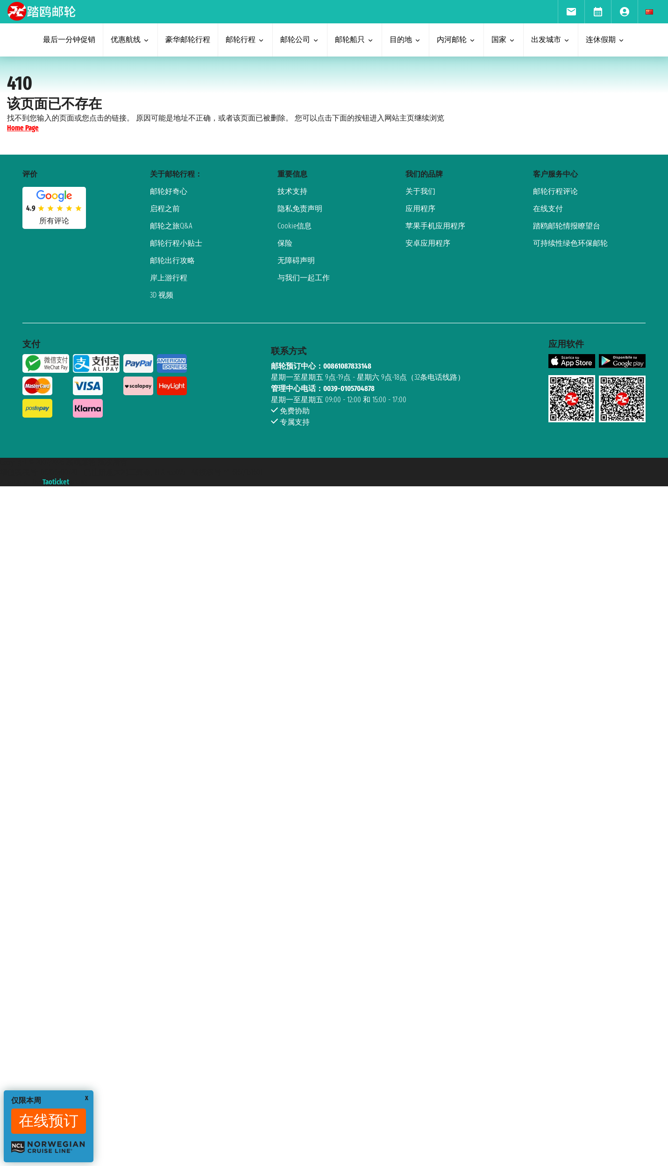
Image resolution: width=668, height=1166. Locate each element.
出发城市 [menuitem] (550, 39)
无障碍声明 (296, 260)
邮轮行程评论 (555, 191)
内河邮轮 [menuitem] (456, 39)
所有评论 (54, 220)
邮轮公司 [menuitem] (300, 39)
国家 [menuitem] (503, 39)
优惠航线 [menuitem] (130, 39)
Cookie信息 (294, 225)
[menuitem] (571, 11)
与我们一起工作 (303, 277)
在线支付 (548, 208)
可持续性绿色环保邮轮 (570, 243)
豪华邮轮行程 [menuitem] (187, 39)
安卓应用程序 (427, 243)
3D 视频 (161, 295)
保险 (284, 243)
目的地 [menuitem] (405, 39)
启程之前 (165, 208)
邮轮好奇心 (168, 191)
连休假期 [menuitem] (605, 39)
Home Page (23, 127)
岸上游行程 (168, 277)
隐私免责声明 (299, 208)
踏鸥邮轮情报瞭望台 (566, 225)
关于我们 (420, 191)
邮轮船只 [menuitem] (354, 39)
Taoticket (56, 481)
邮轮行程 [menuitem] (245, 39)
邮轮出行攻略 (172, 260)
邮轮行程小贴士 (176, 243)
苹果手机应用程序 (435, 225)
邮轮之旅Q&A (171, 225)
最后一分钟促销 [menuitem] (69, 39)
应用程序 (420, 208)
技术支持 (292, 191)
